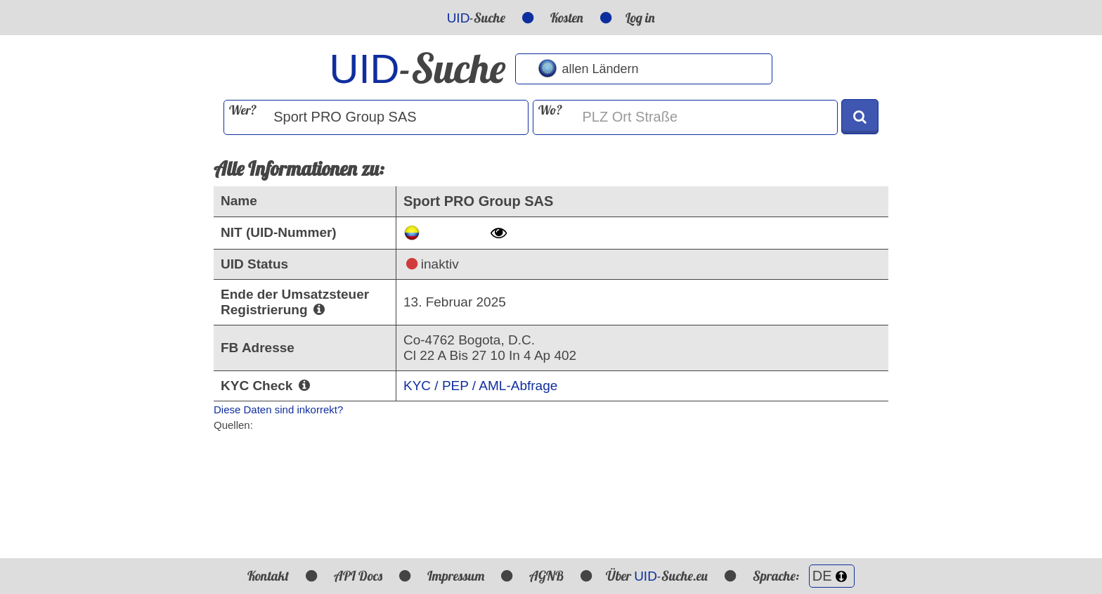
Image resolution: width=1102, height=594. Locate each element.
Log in (640, 17)
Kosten (566, 17)
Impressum (455, 575)
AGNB (546, 575)
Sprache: (804, 575)
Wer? (243, 110)
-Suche (476, 17)
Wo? (550, 110)
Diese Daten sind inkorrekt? (278, 409)
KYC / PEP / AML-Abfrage (480, 385)
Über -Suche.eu (657, 575)
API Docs (358, 575)
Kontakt (268, 575)
